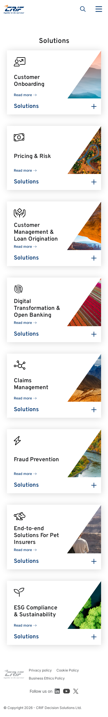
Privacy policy (40, 670)
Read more (23, 95)
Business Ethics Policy (47, 678)
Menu (99, 9)
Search (83, 9)
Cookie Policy (67, 670)
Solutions (26, 106)
